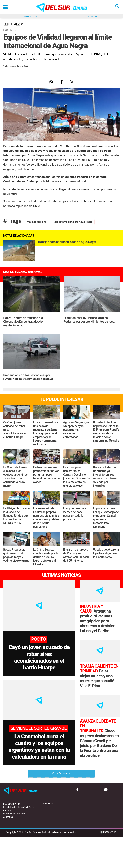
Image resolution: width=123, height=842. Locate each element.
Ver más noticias (61, 778)
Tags (12, 221)
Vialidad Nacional (37, 221)
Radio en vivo (30, 16)
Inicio (7, 24)
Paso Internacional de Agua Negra (73, 221)
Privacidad (48, 809)
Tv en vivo (93, 16)
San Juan (18, 24)
